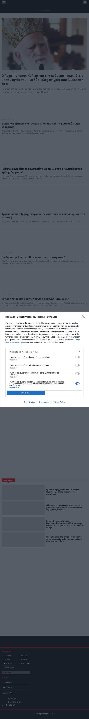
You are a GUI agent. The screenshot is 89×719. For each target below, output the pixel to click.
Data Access (44, 402)
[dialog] (44, 359)
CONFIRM (26, 393)
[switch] (77, 357)
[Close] (83, 317)
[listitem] (45, 351)
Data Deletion (29, 402)
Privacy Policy (59, 402)
